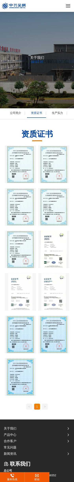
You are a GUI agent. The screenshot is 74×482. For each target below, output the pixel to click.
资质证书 (36, 112)
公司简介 (15, 112)
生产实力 (57, 112)
